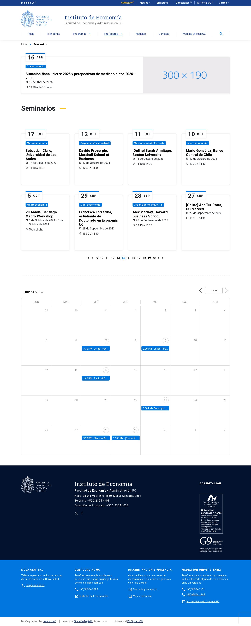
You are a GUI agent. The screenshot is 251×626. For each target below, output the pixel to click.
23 (165, 400)
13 (118, 258)
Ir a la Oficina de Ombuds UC (203, 601)
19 (149, 258)
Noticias (141, 33)
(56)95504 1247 (196, 594)
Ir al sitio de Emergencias (94, 596)
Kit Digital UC (134, 621)
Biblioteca (163, 2)
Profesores (113, 33)
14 (105, 370)
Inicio (31, 33)
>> (163, 258)
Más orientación (142, 596)
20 (154, 258)
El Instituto (53, 33)
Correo (224, 2)
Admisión (126, 2)
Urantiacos (48, 621)
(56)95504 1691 (196, 589)
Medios (145, 2)
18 (144, 258)
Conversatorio (35, 66)
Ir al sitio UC (28, 2)
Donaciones (183, 2)
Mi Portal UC (204, 2)
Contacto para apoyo (145, 589)
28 (105, 430)
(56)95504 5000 (89, 589)
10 (101, 258)
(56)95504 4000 (35, 585)
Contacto (164, 33)
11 (107, 258)
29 (135, 430)
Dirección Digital (82, 621)
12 (112, 258)
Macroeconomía (37, 143)
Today (213, 290)
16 (133, 258)
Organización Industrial (94, 143)
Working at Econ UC (194, 33)
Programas (82, 33)
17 (138, 258)
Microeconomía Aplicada (149, 143)
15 (127, 258)
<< (87, 258)
